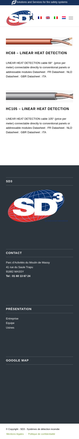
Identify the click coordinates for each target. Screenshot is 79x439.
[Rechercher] (29, 18)
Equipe (10, 323)
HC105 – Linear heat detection (37, 109)
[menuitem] (29, 18)
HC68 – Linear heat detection (36, 53)
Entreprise (12, 318)
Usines (10, 327)
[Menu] (71, 18)
